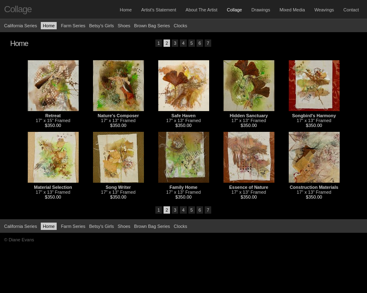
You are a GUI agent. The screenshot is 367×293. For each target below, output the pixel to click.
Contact (351, 9)
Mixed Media (292, 9)
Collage (234, 9)
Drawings (261, 9)
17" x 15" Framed (53, 120)
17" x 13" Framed (118, 120)
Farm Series (73, 25)
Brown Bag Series (152, 25)
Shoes (123, 25)
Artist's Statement (158, 9)
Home (126, 9)
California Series (20, 25)
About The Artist (201, 9)
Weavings (324, 9)
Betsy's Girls (101, 25)
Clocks (180, 25)
